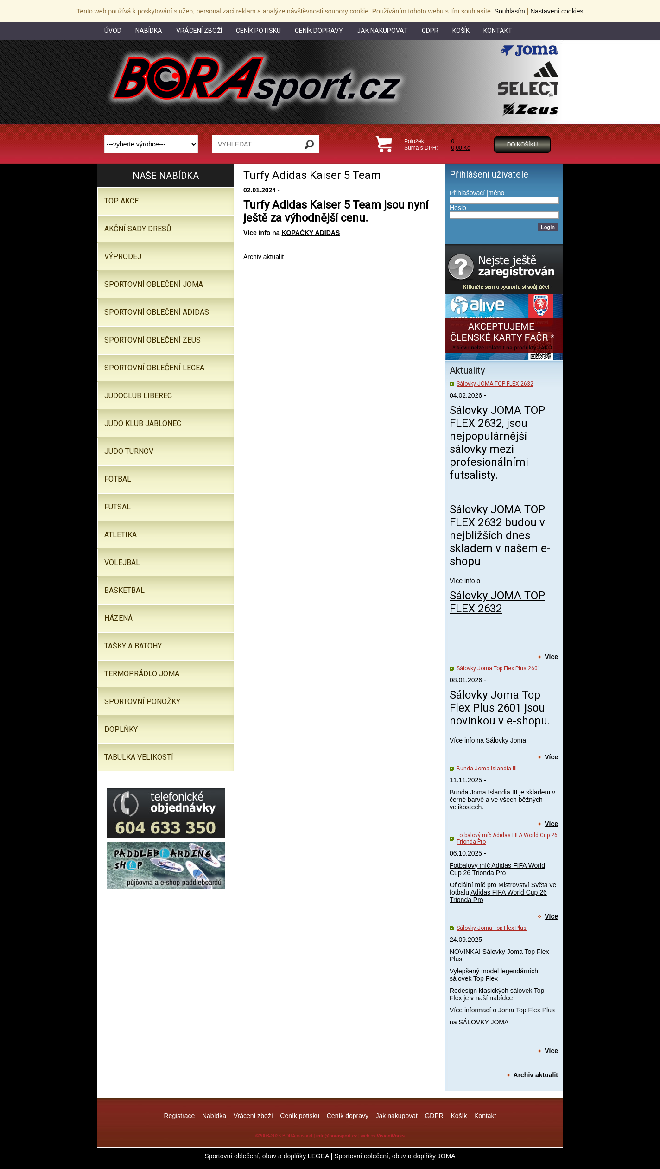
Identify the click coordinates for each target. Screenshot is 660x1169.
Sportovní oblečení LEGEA (154, 367)
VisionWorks (391, 1135)
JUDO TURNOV (128, 451)
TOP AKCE (121, 201)
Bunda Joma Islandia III (487, 768)
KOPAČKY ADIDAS (310, 232)
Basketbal (124, 590)
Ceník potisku (299, 1115)
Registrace (179, 1115)
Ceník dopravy (347, 1115)
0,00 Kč (460, 148)
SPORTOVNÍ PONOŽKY (142, 701)
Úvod (112, 30)
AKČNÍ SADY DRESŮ (137, 228)
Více (551, 657)
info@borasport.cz (336, 1135)
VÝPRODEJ (122, 256)
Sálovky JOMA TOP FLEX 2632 (495, 384)
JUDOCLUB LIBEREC (138, 395)
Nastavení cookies (556, 11)
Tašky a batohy (133, 646)
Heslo (458, 207)
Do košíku (522, 144)
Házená (118, 618)
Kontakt (485, 1115)
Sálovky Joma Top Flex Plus (492, 928)
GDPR (434, 1115)
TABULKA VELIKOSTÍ (138, 757)
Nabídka (214, 1115)
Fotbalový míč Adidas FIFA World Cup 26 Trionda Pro (497, 869)
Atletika (120, 534)
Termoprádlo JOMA (141, 673)
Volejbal (122, 562)
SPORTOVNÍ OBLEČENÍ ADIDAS (156, 312)
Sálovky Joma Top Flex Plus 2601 (499, 668)
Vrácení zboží (253, 1115)
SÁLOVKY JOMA (483, 1022)
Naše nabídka (166, 175)
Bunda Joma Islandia (480, 792)
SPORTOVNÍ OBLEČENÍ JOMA (153, 284)
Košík (459, 1115)
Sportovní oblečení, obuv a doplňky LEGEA (266, 1156)
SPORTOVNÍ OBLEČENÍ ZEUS (152, 340)
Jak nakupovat (397, 1115)
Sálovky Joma (506, 740)
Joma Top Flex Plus (526, 1010)
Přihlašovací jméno (477, 193)
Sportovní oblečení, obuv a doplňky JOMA (394, 1156)
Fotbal (117, 479)
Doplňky (121, 729)
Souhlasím (510, 11)
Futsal (117, 506)
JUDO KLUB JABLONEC (142, 423)
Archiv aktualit (263, 256)
